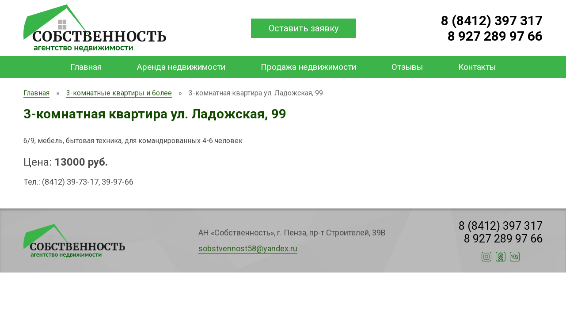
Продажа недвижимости (308, 67)
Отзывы (407, 67)
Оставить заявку (303, 28)
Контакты (477, 67)
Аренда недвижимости (181, 67)
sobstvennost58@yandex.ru (247, 248)
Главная (86, 67)
